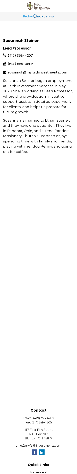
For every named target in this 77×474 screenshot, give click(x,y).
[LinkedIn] (42, 452)
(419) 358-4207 (20, 55)
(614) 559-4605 (20, 64)
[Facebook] (34, 452)
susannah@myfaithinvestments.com (37, 72)
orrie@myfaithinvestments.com (38, 445)
